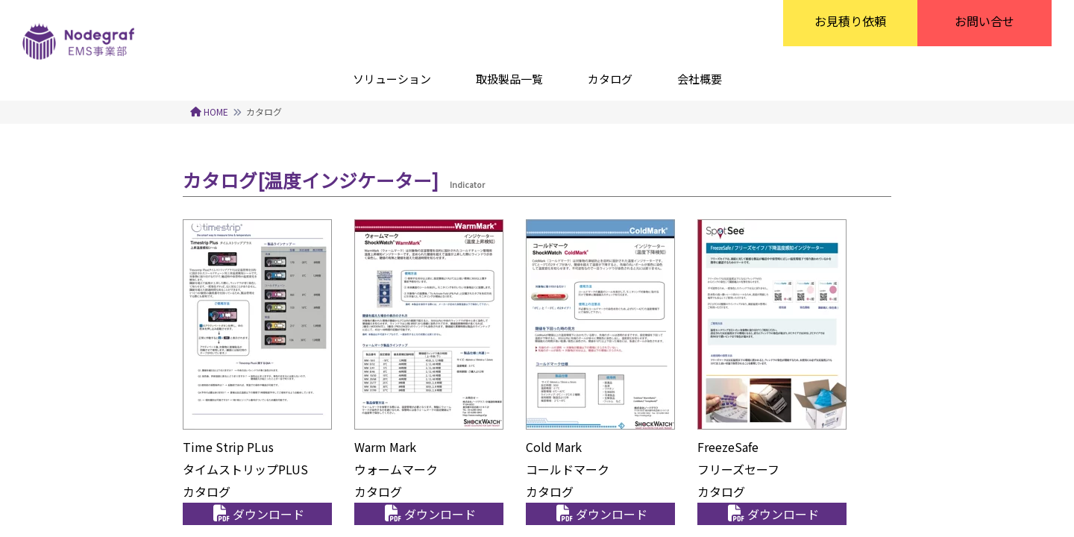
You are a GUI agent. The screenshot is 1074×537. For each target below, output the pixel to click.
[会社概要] (699, 78)
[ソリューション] (391, 78)
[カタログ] (610, 78)
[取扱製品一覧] (509, 78)
